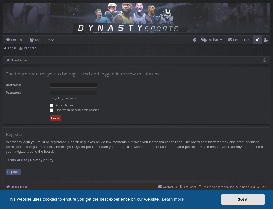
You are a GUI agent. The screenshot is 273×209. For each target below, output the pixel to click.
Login (12, 48)
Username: (13, 84)
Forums (17, 39)
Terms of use (16, 160)
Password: (13, 92)
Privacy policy (41, 160)
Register (30, 48)
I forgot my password (63, 98)
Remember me (62, 105)
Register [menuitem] (267, 40)
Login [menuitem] (258, 40)
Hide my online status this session (74, 109)
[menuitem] (195, 39)
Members (43, 39)
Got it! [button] (243, 199)
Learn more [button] (173, 199)
